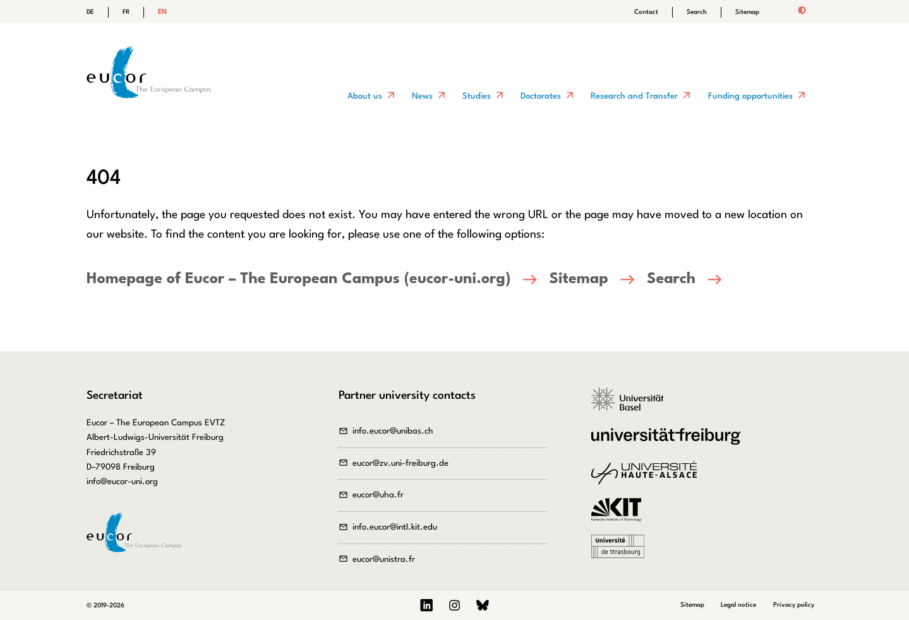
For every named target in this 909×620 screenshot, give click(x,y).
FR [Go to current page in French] (126, 12)
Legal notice (738, 605)
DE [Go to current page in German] (90, 12)
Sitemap (747, 12)
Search (697, 12)
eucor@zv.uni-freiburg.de (400, 463)
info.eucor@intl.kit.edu (394, 527)
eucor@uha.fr (378, 495)
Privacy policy (793, 605)
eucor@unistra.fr (383, 560)
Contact (646, 12)
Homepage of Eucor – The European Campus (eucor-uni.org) (298, 279)
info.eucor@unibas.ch (392, 431)
